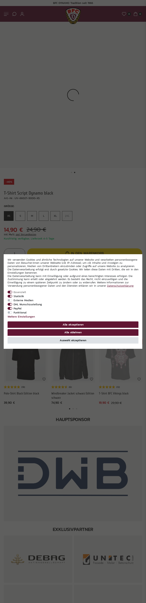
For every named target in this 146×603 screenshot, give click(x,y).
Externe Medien (23, 300)
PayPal (18, 308)
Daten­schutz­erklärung (120, 286)
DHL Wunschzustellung (28, 304)
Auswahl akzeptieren (73, 340)
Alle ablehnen (73, 332)
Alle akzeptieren (73, 324)
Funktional (20, 312)
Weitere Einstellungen (21, 316)
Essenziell (20, 292)
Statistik (19, 296)
